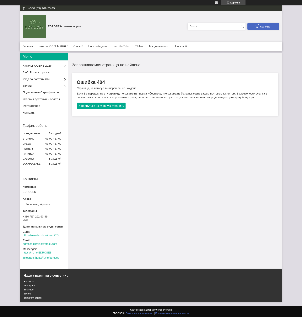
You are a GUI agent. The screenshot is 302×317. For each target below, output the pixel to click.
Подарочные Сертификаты (41, 92)
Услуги (27, 85)
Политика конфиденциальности (172, 313)
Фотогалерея (31, 105)
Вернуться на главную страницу (102, 105)
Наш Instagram (97, 46)
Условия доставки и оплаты (41, 99)
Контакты (29, 112)
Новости (179, 46)
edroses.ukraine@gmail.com (40, 243)
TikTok (139, 46)
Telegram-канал (158, 46)
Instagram (29, 285)
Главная (28, 46)
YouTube (29, 289)
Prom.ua (167, 310)
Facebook (29, 281)
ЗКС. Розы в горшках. (37, 72)
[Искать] (242, 26)
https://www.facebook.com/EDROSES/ (46, 235)
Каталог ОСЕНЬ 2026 (52, 46)
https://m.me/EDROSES (37, 252)
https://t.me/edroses (47, 257)
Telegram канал (32, 297)
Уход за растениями (36, 79)
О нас (77, 46)
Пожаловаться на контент (139, 313)
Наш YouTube (120, 46)
